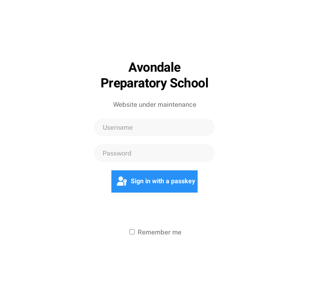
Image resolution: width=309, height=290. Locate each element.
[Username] (154, 127)
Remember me (155, 232)
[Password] (154, 153)
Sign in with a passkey (155, 182)
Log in (154, 210)
